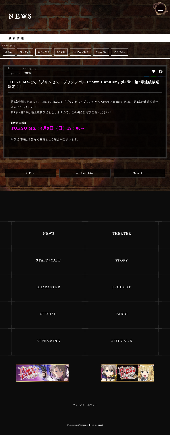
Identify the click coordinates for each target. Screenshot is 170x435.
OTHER (120, 52)
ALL (8, 52)
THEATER (121, 233)
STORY (121, 260)
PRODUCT (80, 52)
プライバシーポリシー (85, 405)
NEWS (48, 233)
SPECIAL (48, 314)
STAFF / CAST (48, 260)
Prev (30, 173)
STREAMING (48, 341)
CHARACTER (48, 287)
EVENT (44, 52)
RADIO (101, 52)
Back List (84, 173)
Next (137, 173)
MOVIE (25, 52)
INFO (61, 52)
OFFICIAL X (122, 341)
